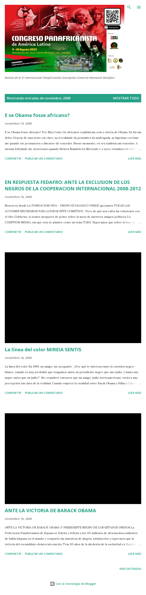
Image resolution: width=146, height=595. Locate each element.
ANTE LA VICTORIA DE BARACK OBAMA (50, 510)
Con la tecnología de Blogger (73, 584)
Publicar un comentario (44, 158)
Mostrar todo (126, 98)
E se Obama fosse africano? (37, 115)
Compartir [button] (13, 158)
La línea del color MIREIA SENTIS (43, 349)
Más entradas (130, 569)
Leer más (134, 158)
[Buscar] (129, 7)
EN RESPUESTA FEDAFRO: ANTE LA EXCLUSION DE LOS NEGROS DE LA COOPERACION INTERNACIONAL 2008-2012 (73, 185)
